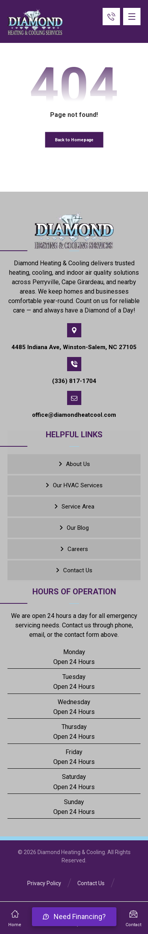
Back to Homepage (74, 139)
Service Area (78, 506)
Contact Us (77, 570)
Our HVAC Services (78, 485)
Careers (77, 549)
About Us (78, 464)
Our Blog (78, 527)
